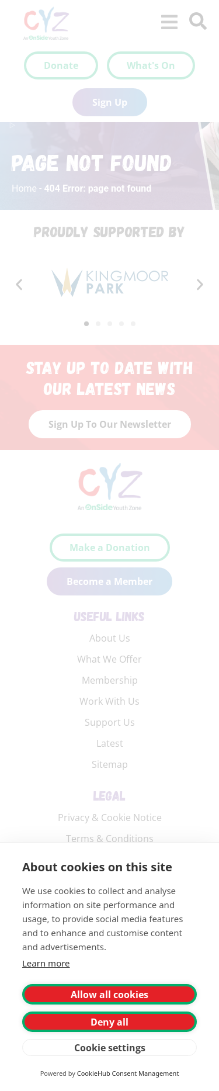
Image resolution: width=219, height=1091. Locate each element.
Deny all (109, 1022)
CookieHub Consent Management (128, 1073)
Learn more (46, 963)
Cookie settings (109, 1047)
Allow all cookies (109, 994)
